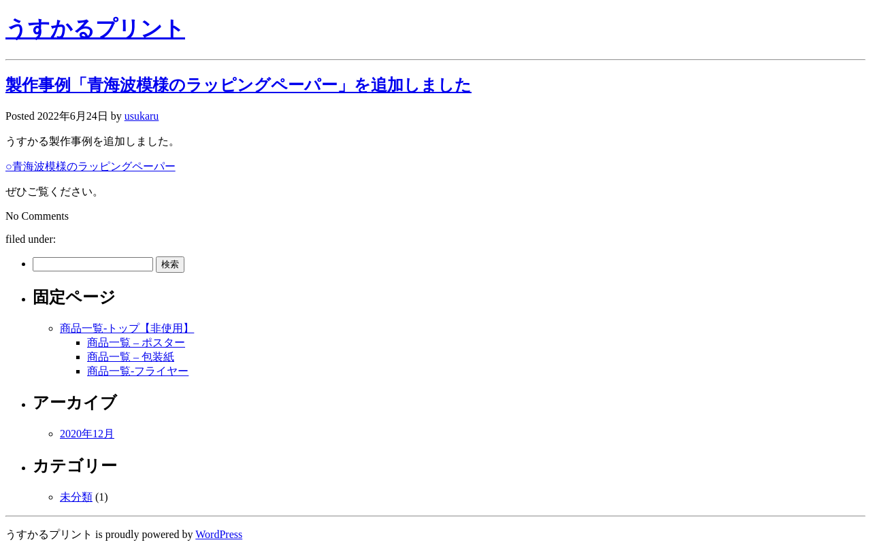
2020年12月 (87, 433)
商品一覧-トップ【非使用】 (127, 328)
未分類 (76, 497)
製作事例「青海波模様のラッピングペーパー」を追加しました (238, 85)
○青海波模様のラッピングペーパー (90, 166)
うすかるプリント (95, 28)
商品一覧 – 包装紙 (130, 357)
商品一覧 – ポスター (136, 342)
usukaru (142, 116)
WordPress (218, 534)
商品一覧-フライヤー (137, 371)
